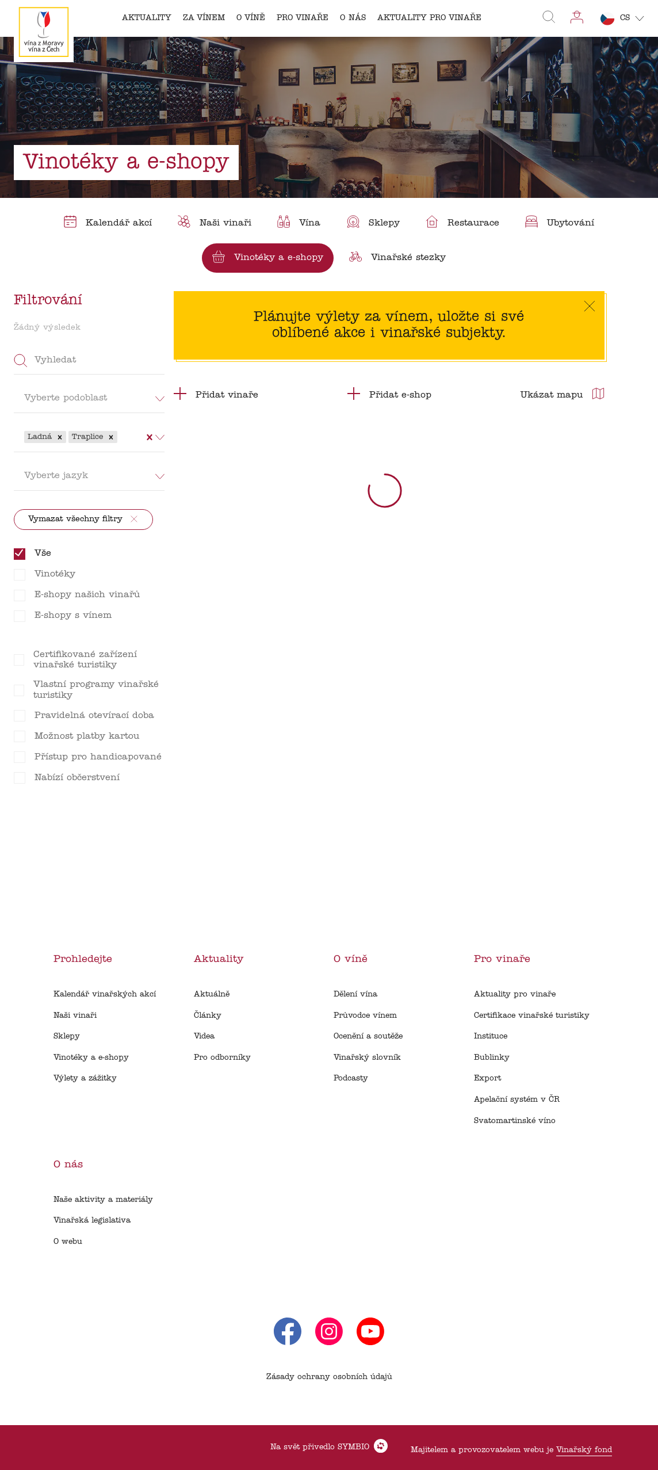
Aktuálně (211, 994)
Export (487, 1078)
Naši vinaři (75, 1016)
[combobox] (121, 437)
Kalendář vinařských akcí (104, 994)
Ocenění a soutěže (368, 1036)
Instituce (490, 1036)
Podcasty (351, 1078)
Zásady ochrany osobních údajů (329, 1377)
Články (207, 1016)
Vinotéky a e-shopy (91, 1058)
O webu (67, 1242)
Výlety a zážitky (85, 1078)
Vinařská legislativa (92, 1220)
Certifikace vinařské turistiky (532, 1016)
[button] (59, 437)
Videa (204, 1036)
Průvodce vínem (365, 1016)
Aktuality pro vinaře (515, 994)
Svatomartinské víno (515, 1121)
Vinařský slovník (367, 1058)
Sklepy (66, 1036)
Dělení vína (355, 994)
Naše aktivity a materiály (103, 1200)
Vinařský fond (584, 1450)
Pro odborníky (222, 1058)
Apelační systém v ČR (517, 1100)
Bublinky (492, 1058)
